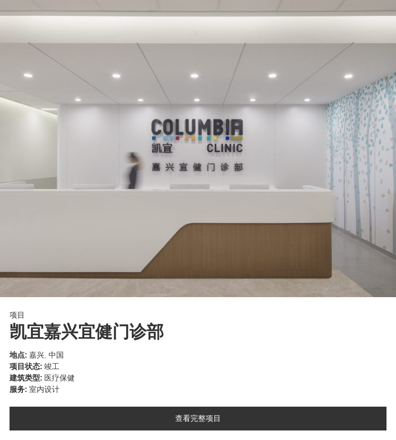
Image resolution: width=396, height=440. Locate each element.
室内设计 (44, 389)
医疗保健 (59, 378)
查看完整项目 (198, 418)
